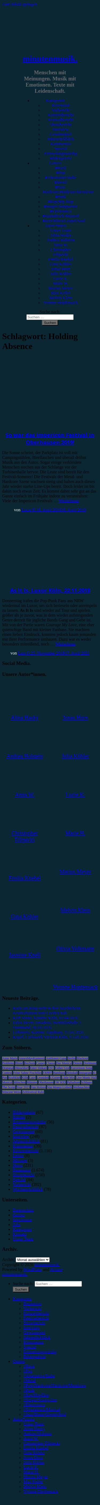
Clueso (50, 1063)
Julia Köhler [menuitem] (34, 1462)
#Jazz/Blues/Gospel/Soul (64, 221)
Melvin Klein (60, 298)
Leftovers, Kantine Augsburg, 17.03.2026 (48, 1032)
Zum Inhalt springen (19, 4)
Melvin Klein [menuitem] (34, 1486)
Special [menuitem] (29, 1347)
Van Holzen (38, 1087)
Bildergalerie (61, 158)
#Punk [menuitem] (28, 1390)
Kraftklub (14, 1078)
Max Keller (60, 293)
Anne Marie (10, 1058)
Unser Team (60, 230)
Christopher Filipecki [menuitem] (41, 1443)
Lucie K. (60, 278)
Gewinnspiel (60, 134)
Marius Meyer (61, 288)
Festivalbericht (60, 120)
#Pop (60, 173)
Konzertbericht (61, 115)
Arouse (56, 1269)
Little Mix (68, 1078)
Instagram (85, 1073)
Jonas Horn (60, 269)
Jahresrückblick (60, 139)
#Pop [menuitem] (27, 1371)
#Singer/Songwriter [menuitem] (40, 1400)
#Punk (60, 197)
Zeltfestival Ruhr (33, 1092)
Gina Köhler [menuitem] (34, 1452)
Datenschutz (23, 1210)
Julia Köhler (60, 274)
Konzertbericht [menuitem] (36, 1313)
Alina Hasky (60, 235)
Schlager (86, 1082)
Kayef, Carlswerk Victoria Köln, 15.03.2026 (51, 1037)
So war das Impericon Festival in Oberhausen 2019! (50, 438)
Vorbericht (61, 110)
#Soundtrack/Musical (61, 216)
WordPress (32, 1269)
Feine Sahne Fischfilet (27, 1073)
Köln (25, 1078)
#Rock (60, 168)
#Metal (61, 182)
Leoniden (43, 1078)
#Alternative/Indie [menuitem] (39, 1376)
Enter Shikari (38, 1068)
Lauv (32, 1078)
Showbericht (60, 124)
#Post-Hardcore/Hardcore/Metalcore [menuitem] (54, 1385)
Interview (61, 129)
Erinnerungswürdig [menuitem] (40, 1351)
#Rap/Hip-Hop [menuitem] (36, 1395)
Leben (18, 1155)
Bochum (29, 1063)
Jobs (16, 1224)
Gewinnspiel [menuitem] (34, 1332)
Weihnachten (81, 1087)
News (17, 1165)
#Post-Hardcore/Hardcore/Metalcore (68, 189)
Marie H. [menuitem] (31, 1472)
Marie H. (61, 283)
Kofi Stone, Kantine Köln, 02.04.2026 (45, 1018)
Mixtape (20, 1160)
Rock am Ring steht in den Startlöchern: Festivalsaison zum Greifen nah (47, 1010)
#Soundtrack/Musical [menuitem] (41, 1409)
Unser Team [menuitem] (33, 1424)
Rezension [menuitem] (32, 1303)
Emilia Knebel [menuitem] (35, 1448)
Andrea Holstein (61, 240)
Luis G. (24, 653)
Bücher (19, 1117)
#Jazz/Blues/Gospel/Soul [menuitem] (44, 1414)
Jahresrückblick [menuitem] (36, 1337)
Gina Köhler (60, 264)
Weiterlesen (69, 500)
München (20, 1082)
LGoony (55, 1078)
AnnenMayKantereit (32, 1058)
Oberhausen (46, 1082)
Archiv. (8, 1259)
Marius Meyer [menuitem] (35, 1477)
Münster (32, 1082)
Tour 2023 (23, 1087)
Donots (77, 1063)
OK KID (60, 1082)
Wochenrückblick (28, 1189)
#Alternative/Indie (60, 177)
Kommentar (60, 144)
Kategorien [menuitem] (22, 1299)
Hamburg (59, 1073)
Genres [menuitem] (19, 1361)
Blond (19, 1063)
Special (60, 148)
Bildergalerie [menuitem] (34, 1356)
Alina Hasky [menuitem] (34, 1428)
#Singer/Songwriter (60, 206)
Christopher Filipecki (61, 252)
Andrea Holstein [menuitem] (37, 1433)
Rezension (61, 105)
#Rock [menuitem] (29, 1366)
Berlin (71, 1058)
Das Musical (64, 1063)
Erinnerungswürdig (60, 153)
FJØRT (47, 1073)
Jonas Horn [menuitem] (33, 1457)
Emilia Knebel (60, 259)
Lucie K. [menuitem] (30, 1467)
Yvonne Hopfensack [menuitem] (40, 1491)
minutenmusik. (50, 58)
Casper (40, 1063)
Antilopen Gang (56, 1058)
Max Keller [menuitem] (33, 1481)
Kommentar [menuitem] (33, 1342)
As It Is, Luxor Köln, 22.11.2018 (50, 590)
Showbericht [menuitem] (34, 1323)
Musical (7, 1082)
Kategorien (55, 100)
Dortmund (90, 1063)
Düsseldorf (22, 1068)
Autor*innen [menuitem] (23, 1419)
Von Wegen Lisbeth (59, 1087)
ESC (51, 1068)
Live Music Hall (86, 1078)
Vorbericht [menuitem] (32, 1308)
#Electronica (60, 211)
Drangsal (8, 1068)
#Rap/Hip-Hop (60, 201)
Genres (55, 163)
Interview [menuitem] (31, 1327)
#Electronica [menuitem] (34, 1404)
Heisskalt (72, 1073)
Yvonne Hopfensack (60, 302)
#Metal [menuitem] (29, 1380)
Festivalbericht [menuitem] (36, 1318)
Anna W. (60, 245)
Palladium (73, 1082)
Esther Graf (62, 1068)
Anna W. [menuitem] (30, 1438)
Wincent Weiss (11, 1092)
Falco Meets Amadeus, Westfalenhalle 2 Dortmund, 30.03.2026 (47, 1025)
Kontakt (20, 1234)
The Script (8, 1087)
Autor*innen (55, 225)
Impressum (22, 1219)
